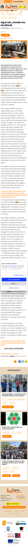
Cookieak (11, 513)
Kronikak (16, 475)
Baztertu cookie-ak (14, 287)
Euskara (19, 14)
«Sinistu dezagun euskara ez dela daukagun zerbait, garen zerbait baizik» (13, 462)
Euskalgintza (10, 14)
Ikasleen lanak (8, 1)
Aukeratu (14, 283)
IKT (3, 14)
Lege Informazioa (8, 511)
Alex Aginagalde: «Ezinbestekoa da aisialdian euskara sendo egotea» (14, 394)
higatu (9, 291)
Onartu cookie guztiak (14, 279)
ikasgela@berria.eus (21, 498)
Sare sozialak (13, 17)
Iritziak (5, 35)
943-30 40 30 (9, 498)
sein (2, 90)
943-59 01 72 (7, 500)
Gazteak (4, 17)
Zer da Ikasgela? (20, 495)
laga (17, 86)
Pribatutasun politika (19, 511)
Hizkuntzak (6, 432)
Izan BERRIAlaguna (13, 504)
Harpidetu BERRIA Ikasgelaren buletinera (13, 507)
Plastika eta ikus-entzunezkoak (16, 399)
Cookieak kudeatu (19, 275)
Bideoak (6, 475)
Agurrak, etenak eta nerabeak (9, 354)
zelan (17, 202)
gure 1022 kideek (11, 266)
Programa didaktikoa (18, 1)
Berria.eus (3, 495)
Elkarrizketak (7, 407)
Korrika (12, 471)
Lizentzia (17, 513)
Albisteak (6, 436)
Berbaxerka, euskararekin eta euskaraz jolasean (12, 428)
